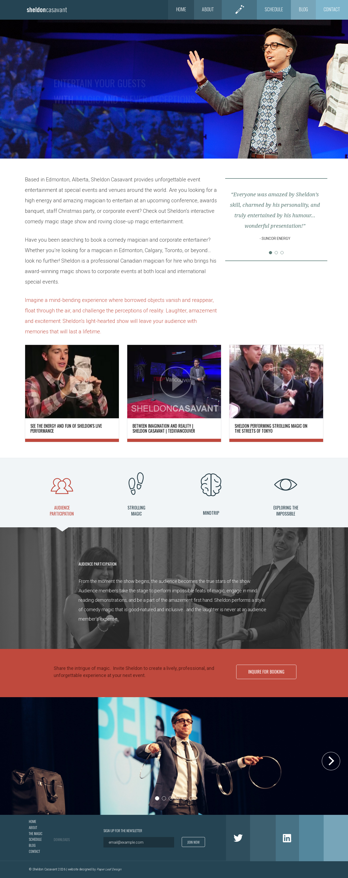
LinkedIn (287, 838)
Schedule (274, 9)
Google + (311, 838)
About (208, 9)
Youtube (336, 838)
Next (316, 219)
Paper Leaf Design (109, 869)
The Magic (239, 9)
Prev (236, 219)
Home (181, 9)
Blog (303, 9)
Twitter (238, 838)
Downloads (62, 839)
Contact (332, 9)
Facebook (262, 838)
